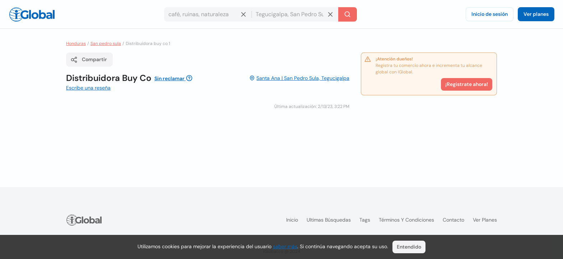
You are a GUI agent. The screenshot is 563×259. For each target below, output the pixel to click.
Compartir (88, 59)
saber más (285, 246)
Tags (364, 220)
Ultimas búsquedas (329, 220)
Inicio (292, 220)
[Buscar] (347, 14)
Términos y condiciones (406, 220)
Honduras (76, 43)
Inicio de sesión (489, 14)
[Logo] (32, 14)
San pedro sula (105, 43)
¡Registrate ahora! (466, 84)
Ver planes (536, 14)
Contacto (453, 220)
